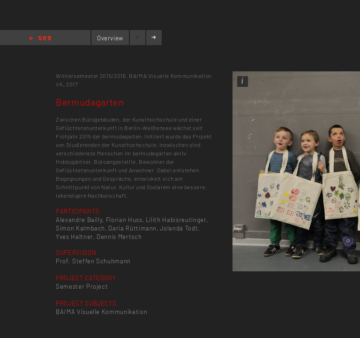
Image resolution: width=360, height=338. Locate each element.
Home (40, 38)
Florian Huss (124, 219)
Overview (110, 38)
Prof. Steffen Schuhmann (93, 261)
